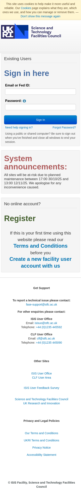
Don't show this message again (40, 16)
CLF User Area (41, 377)
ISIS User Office (41, 373)
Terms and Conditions (40, 246)
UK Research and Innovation (41, 403)
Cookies (26, 8)
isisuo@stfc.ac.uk (46, 323)
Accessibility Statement (41, 454)
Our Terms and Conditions (41, 433)
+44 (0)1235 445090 (49, 342)
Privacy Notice (41, 447)
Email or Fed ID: (17, 85)
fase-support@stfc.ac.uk (41, 304)
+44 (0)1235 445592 (49, 327)
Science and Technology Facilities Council (41, 399)
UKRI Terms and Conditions (41, 440)
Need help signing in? (19, 127)
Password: (13, 101)
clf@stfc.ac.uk (46, 338)
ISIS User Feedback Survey (41, 388)
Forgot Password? (64, 127)
